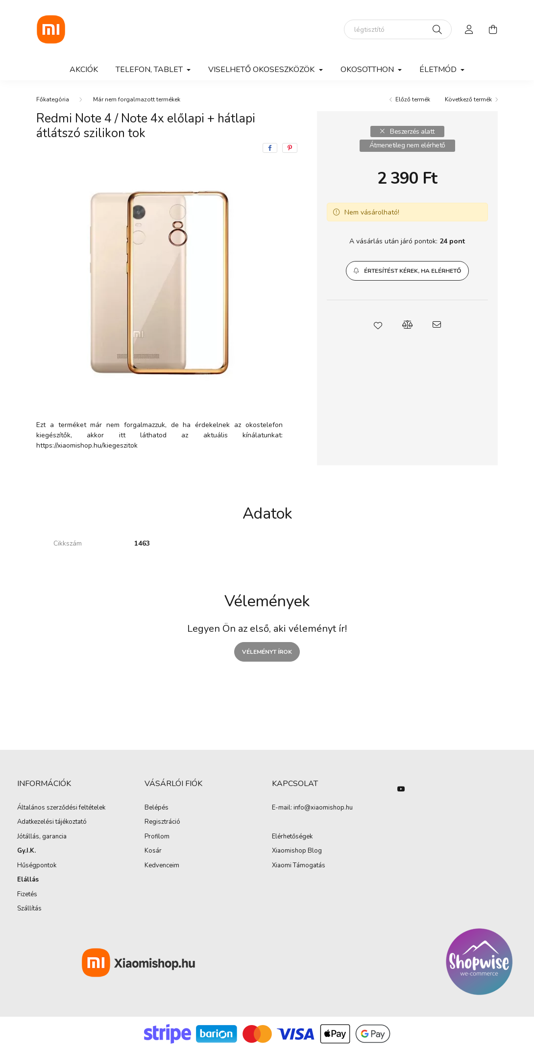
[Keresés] (437, 29)
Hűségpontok (36, 866)
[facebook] (270, 148)
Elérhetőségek (292, 837)
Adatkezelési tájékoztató (52, 822)
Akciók (84, 69)
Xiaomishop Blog (297, 850)
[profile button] (469, 29)
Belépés (157, 808)
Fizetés (27, 895)
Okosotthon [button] (368, 69)
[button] (407, 271)
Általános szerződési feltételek (61, 808)
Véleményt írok (267, 652)
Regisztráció (162, 822)
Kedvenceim (162, 866)
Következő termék (468, 99)
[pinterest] (289, 148)
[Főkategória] (52, 99)
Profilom (157, 837)
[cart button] (493, 29)
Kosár (153, 851)
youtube (401, 789)
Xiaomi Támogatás (298, 865)
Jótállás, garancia (42, 837)
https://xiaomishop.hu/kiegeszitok (87, 445)
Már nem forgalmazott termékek (136, 99)
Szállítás (29, 909)
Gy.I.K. (26, 851)
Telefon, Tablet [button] (150, 69)
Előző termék (412, 99)
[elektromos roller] (398, 29)
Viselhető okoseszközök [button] (262, 69)
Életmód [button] (439, 69)
